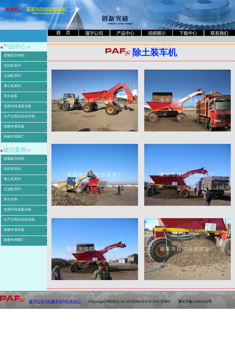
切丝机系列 (12, 65)
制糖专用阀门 (14, 136)
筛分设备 (11, 96)
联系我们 (73, 301)
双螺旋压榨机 (14, 55)
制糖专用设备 (14, 126)
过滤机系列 (12, 76)
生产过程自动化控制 (19, 116)
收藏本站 (55, 301)
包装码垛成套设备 (17, 106)
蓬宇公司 (37, 301)
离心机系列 (12, 86)
